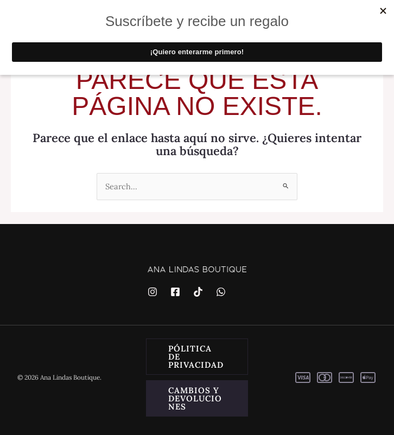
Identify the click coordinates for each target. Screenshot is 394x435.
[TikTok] (198, 292)
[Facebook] (175, 292)
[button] (196, 356)
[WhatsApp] (221, 292)
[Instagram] (152, 292)
